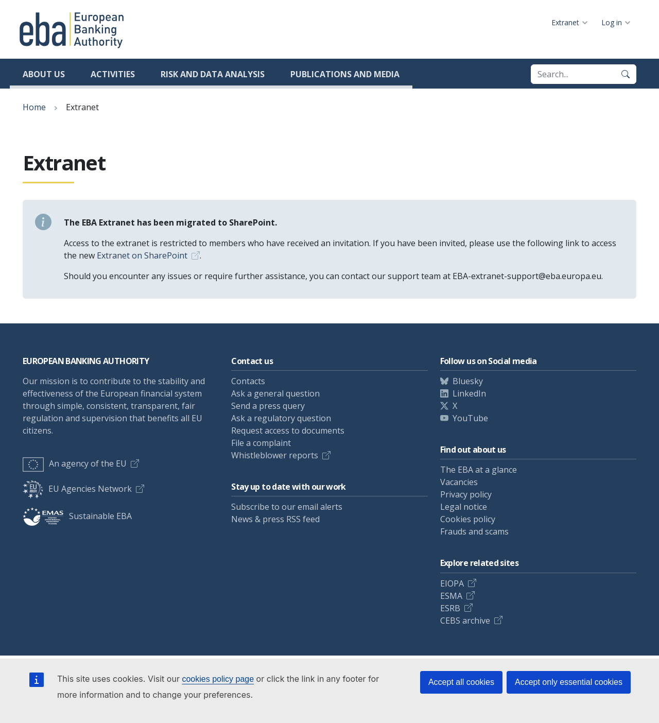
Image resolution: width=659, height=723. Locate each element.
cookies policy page (218, 679)
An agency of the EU (75, 463)
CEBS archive (465, 620)
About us (44, 74)
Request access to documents (287, 430)
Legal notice (463, 506)
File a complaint (261, 443)
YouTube (470, 418)
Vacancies (459, 482)
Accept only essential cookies (568, 682)
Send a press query (268, 405)
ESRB (450, 608)
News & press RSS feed (275, 519)
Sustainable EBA (77, 516)
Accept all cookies (461, 682)
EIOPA (452, 583)
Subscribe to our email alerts (286, 506)
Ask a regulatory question (281, 418)
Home (34, 107)
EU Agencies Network (77, 488)
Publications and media (345, 74)
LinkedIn (469, 393)
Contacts (248, 381)
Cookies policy (467, 519)
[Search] (625, 74)
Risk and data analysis (213, 74)
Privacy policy (466, 494)
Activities (113, 74)
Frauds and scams (474, 531)
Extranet (565, 22)
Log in (611, 22)
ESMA (451, 595)
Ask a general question (275, 393)
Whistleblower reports (274, 455)
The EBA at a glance (478, 469)
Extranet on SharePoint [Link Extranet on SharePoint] (142, 255)
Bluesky (468, 381)
